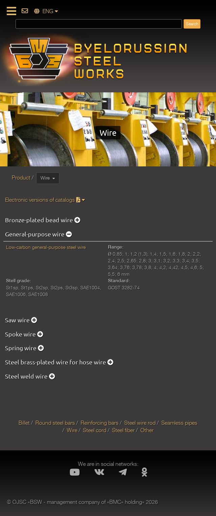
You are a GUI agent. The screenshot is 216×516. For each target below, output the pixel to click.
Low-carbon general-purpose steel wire (46, 247)
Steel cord (94, 430)
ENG (46, 11)
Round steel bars (55, 423)
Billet (24, 423)
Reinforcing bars (99, 423)
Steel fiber (123, 430)
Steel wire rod (140, 423)
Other (147, 430)
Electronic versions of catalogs (45, 200)
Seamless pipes (179, 423)
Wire (47, 178)
